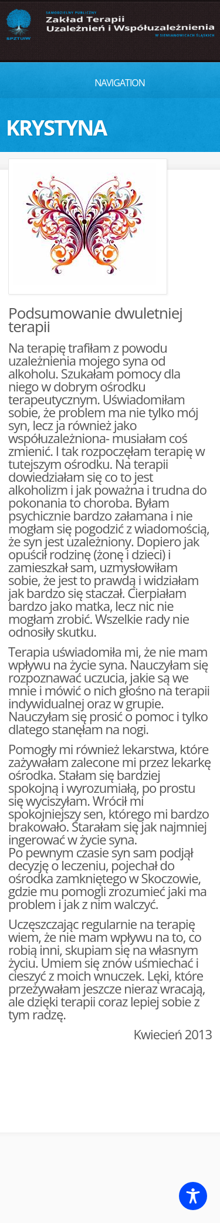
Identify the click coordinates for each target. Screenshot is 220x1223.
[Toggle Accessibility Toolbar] (193, 1196)
